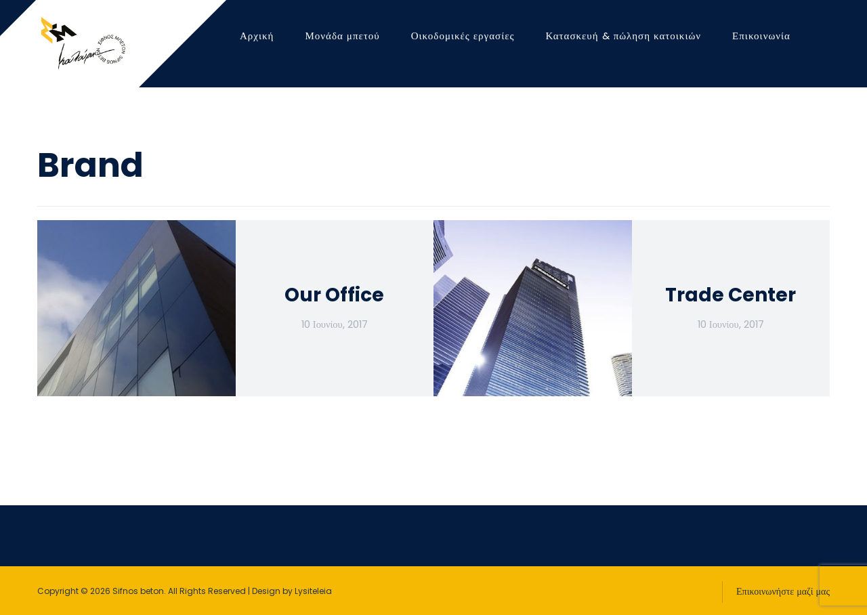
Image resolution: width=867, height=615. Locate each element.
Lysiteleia (313, 591)
